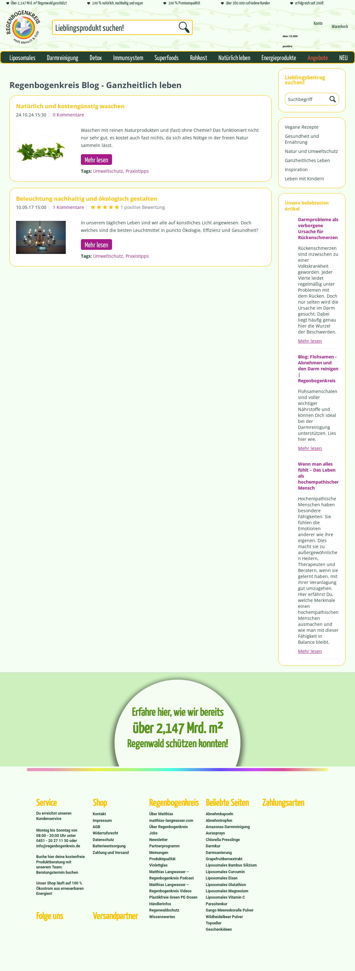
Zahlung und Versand (111, 852)
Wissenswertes (162, 917)
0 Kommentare (68, 115)
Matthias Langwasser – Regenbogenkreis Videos (170, 888)
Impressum (102, 820)
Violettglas (158, 865)
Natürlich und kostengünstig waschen (70, 106)
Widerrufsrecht (105, 833)
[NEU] (343, 57)
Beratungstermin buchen (57, 872)
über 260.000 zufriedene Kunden (245, 3)
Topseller (214, 923)
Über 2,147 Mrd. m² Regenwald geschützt (36, 3)
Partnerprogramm (164, 846)
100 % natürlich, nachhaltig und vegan (115, 3)
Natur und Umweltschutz (311, 151)
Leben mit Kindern (304, 179)
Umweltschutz (108, 171)
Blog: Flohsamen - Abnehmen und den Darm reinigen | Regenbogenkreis (318, 369)
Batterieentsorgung (109, 846)
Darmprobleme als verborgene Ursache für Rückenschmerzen (318, 228)
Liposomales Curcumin (225, 872)
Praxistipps (137, 171)
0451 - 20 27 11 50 (52, 841)
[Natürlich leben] (234, 57)
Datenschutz (103, 840)
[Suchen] (184, 27)
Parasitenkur (217, 904)
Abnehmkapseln (219, 814)
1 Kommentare (68, 207)
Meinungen (158, 852)
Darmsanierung (219, 852)
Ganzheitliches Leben (307, 160)
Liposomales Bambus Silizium (231, 865)
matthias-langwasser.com (171, 820)
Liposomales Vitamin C (225, 897)
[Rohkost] (198, 57)
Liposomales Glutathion (226, 885)
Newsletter (158, 840)
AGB (96, 827)
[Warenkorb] (340, 29)
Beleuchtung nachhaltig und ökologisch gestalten (86, 198)
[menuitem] (122, 29)
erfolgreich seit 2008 (307, 3)
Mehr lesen (310, 341)
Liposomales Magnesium (227, 891)
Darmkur (213, 846)
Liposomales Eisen (222, 878)
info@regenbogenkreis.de (58, 846)
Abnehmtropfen (219, 820)
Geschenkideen (219, 929)
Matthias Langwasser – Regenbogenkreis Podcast (171, 875)
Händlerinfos (160, 904)
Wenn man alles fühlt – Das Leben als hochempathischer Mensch (318, 476)
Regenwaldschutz (164, 910)
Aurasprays (215, 833)
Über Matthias (161, 814)
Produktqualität (162, 859)
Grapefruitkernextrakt (224, 859)
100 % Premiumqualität (181, 3)
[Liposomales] (22, 57)
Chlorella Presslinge (223, 840)
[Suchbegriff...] (122, 27)
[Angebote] (318, 57)
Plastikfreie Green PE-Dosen (173, 897)
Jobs (153, 833)
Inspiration (296, 169)
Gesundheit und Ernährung (302, 139)
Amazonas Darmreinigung (228, 827)
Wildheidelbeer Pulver (224, 917)
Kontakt (99, 814)
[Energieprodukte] (279, 57)
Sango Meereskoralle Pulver (230, 910)
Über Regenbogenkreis (168, 827)
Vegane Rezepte (301, 127)
